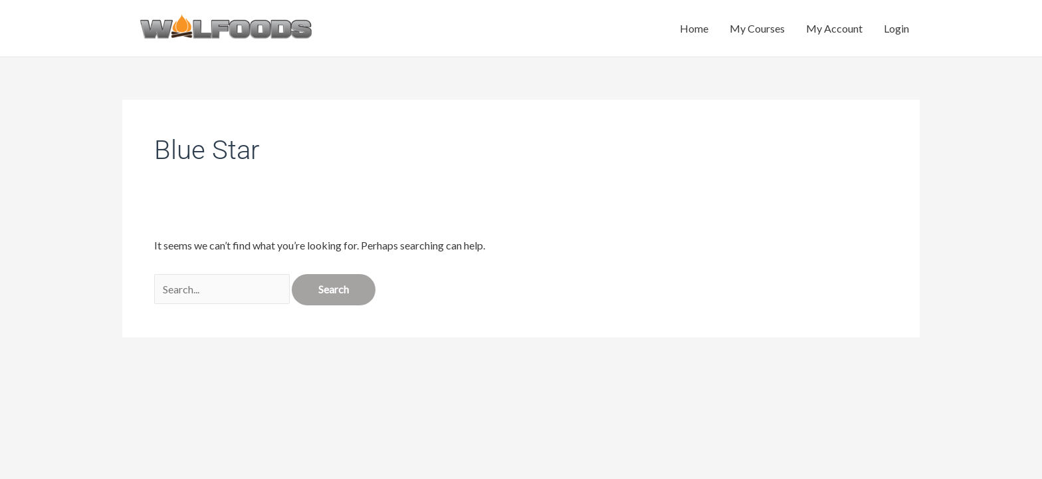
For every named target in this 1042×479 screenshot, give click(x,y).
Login (896, 28)
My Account (834, 28)
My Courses (757, 28)
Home (694, 28)
